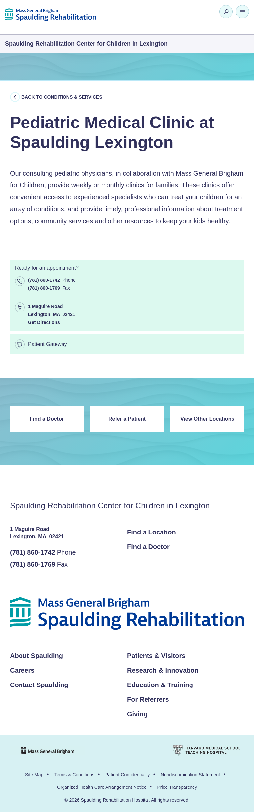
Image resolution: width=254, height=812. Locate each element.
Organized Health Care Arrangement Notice (102, 787)
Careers (22, 670)
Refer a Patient (127, 419)
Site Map (34, 774)
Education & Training (160, 684)
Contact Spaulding (39, 684)
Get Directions (44, 322)
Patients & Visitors (156, 655)
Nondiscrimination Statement (190, 774)
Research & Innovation (163, 670)
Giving (137, 714)
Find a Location (151, 532)
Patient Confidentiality (127, 774)
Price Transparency (177, 787)
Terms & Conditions (74, 774)
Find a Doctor (47, 419)
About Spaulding (36, 655)
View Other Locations (207, 419)
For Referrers (148, 699)
